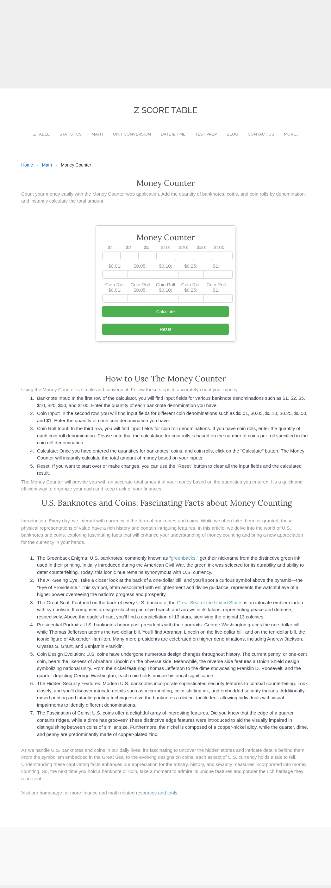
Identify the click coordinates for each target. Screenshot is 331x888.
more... (291, 137)
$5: (147, 250)
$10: (165, 250)
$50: (201, 250)
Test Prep (206, 137)
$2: (129, 250)
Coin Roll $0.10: (165, 290)
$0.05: (140, 269)
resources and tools (156, 796)
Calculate (165, 314)
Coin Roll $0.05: (140, 290)
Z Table (41, 137)
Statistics (70, 137)
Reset (166, 332)
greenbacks (183, 561)
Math (97, 137)
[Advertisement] (163, 44)
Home (27, 168)
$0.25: (190, 269)
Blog (232, 137)
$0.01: (115, 269)
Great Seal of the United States (210, 605)
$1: (111, 250)
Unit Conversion (132, 137)
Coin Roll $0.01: (115, 290)
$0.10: (165, 269)
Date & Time (173, 137)
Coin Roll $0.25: (191, 290)
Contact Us (261, 137)
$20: (183, 250)
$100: (220, 250)
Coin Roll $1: (216, 290)
